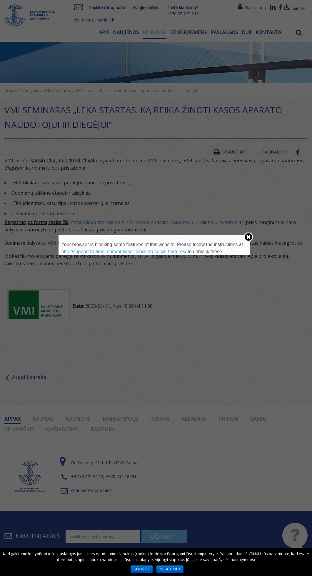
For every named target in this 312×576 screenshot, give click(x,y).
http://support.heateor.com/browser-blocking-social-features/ (123, 251)
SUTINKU (141, 569)
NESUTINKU (170, 569)
